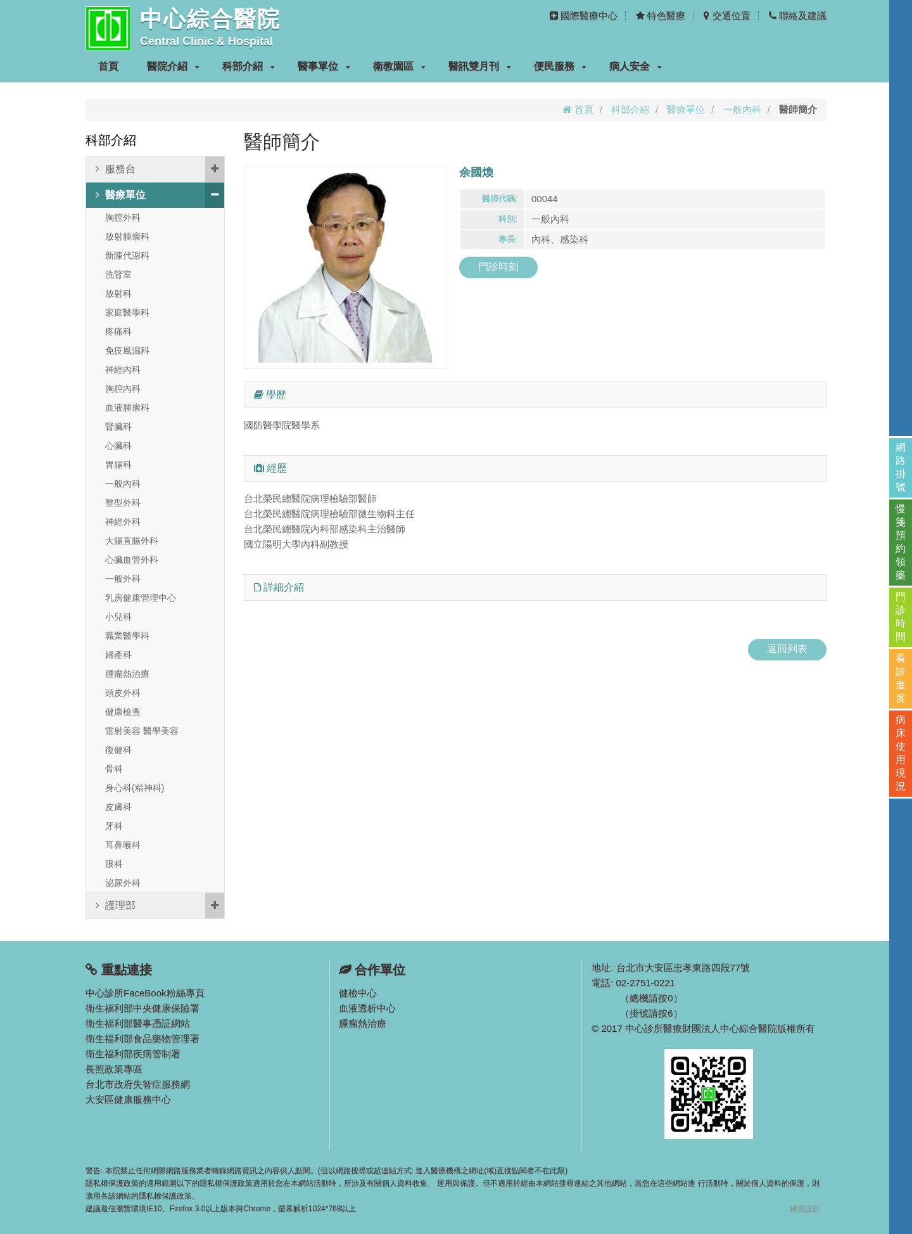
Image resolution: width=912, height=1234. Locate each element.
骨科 (114, 769)
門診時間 (901, 616)
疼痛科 (118, 331)
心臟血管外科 (131, 560)
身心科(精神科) (134, 788)
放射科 (118, 293)
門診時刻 (498, 266)
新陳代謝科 (127, 255)
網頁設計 (805, 1208)
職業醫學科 (127, 636)
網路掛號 (901, 467)
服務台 (160, 169)
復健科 (118, 750)
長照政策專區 (114, 1069)
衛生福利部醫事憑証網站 (138, 1023)
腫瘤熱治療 (127, 674)
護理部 (160, 905)
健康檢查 (123, 712)
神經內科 (123, 369)
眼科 (114, 864)
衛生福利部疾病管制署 (133, 1053)
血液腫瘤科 (127, 407)
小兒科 (118, 617)
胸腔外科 (123, 217)
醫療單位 (686, 109)
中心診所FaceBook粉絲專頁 (145, 992)
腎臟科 (118, 426)
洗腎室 (118, 274)
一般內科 (742, 109)
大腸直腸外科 (131, 541)
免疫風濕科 (127, 350)
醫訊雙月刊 (479, 66)
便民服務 (560, 66)
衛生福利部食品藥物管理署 (143, 1038)
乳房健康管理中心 (140, 598)
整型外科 (123, 503)
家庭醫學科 (127, 312)
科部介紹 (248, 66)
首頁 (108, 66)
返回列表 (787, 648)
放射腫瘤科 (127, 236)
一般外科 (123, 579)
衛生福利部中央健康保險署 (143, 1008)
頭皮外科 (123, 693)
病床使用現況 (901, 753)
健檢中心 (358, 992)
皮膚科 (118, 807)
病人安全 (635, 66)
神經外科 (123, 522)
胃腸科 (118, 465)
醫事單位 (324, 66)
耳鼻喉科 (123, 845)
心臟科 (118, 445)
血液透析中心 (367, 1008)
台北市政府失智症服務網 (138, 1084)
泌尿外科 (123, 883)
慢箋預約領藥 (901, 542)
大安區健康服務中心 (128, 1099)
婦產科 (118, 655)
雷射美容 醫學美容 (142, 731)
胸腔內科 (123, 388)
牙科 (114, 826)
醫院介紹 (173, 66)
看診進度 (901, 678)
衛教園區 (399, 66)
